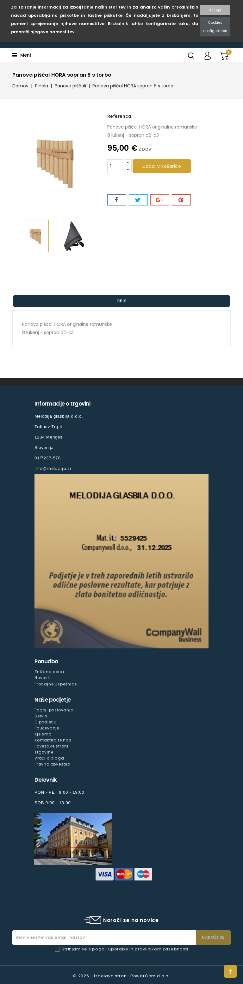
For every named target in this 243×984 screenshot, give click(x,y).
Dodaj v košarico (161, 166)
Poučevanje (46, 728)
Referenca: (120, 116)
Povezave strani (51, 746)
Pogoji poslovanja (54, 710)
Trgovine (43, 752)
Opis (121, 301)
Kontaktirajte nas (53, 740)
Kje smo (43, 734)
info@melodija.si (52, 468)
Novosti (42, 677)
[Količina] (114, 166)
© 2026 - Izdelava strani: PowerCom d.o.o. (121, 976)
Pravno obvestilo (52, 764)
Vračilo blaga (49, 758)
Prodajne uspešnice (55, 684)
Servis (40, 716)
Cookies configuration (215, 26)
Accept (215, 10)
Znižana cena (49, 671)
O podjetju (45, 722)
